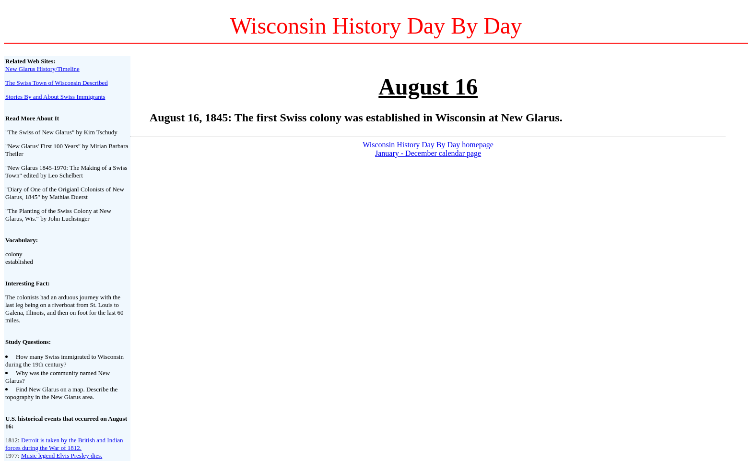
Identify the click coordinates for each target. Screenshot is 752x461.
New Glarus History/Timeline (42, 68)
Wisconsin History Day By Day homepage (428, 145)
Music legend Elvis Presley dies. (61, 455)
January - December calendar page (428, 153)
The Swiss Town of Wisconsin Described (56, 82)
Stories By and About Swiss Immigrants (55, 96)
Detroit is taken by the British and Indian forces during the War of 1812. (64, 444)
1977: (13, 455)
